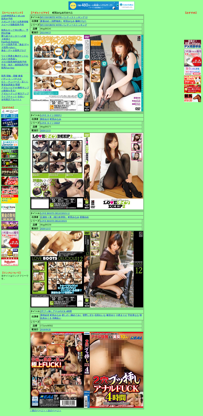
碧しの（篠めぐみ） (72, 315)
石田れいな (100, 315)
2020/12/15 (45, 130)
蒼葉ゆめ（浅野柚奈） (51, 21)
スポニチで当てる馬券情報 (14, 21)
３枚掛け (5, 39)
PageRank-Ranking (10, 42)
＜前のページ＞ (38, 410)
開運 (17, 84)
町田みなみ (69, 21)
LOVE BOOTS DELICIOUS (53, 221)
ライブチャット (9, 96)
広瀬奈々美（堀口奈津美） (53, 217)
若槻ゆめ (84, 217)
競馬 (3, 76)
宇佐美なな (133, 315)
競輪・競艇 (12, 76)
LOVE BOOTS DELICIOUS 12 (55, 213)
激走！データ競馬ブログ (13, 50)
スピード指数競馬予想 (12, 24)
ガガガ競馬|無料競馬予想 (14, 62)
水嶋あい (56, 318)
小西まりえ (121, 315)
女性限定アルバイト (11, 99)
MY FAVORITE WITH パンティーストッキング (63, 25)
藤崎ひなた (81, 21)
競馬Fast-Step (7, 68)
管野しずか (88, 315)
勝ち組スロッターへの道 (13, 36)
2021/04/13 (45, 32)
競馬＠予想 (7, 18)
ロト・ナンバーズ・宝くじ (14, 82)
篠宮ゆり (110, 315)
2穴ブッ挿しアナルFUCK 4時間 (56, 311)
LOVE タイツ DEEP (50, 123)
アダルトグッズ (9, 93)
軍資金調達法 (8, 84)
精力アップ (23, 93)
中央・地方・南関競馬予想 (14, 65)
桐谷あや (44, 119)
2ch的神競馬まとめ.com (13, 16)
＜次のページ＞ (53, 410)
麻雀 (20, 76)
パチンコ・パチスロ (11, 79)
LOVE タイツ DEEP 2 (50, 115)
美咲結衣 (44, 315)
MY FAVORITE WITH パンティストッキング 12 (64, 17)
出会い (21, 96)
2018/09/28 (45, 329)
